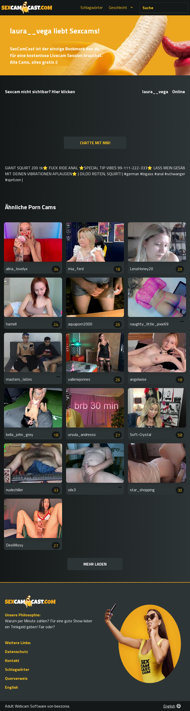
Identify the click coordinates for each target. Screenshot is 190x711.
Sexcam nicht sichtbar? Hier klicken (40, 91)
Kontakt (12, 660)
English (11, 687)
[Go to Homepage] (26, 7)
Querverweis (16, 678)
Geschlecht (121, 7)
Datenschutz (16, 651)
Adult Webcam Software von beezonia (37, 706)
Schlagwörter (91, 7)
